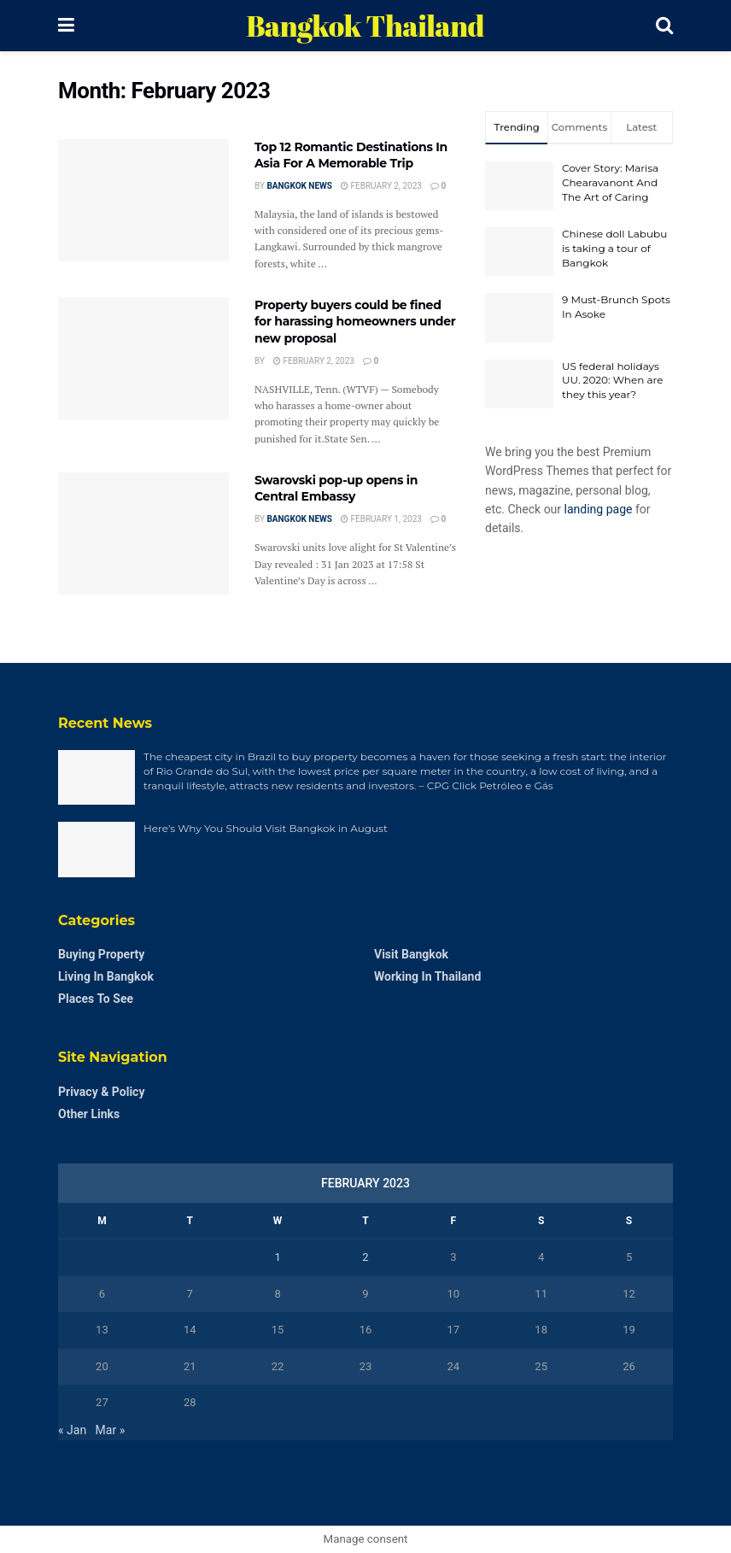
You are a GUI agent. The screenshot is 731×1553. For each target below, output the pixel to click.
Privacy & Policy (101, 1092)
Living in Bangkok (106, 976)
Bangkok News (299, 185)
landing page (598, 509)
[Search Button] (664, 25)
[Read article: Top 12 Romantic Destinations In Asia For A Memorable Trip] (143, 200)
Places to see (95, 998)
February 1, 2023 (381, 519)
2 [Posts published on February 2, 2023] (365, 1257)
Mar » (111, 1430)
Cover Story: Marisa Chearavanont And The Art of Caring (610, 182)
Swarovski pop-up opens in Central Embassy (336, 488)
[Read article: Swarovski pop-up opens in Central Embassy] (143, 533)
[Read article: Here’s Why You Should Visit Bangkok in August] (96, 849)
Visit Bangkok (411, 954)
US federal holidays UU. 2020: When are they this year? (612, 380)
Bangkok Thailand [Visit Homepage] (365, 25)
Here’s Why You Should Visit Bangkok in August (265, 828)
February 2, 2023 (381, 185)
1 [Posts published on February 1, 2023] (277, 1257)
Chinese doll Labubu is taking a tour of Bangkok (614, 248)
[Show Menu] (66, 25)
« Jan (72, 1430)
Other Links (89, 1114)
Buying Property (101, 954)
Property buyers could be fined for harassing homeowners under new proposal (355, 321)
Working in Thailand (427, 976)
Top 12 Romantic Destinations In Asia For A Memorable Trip (350, 155)
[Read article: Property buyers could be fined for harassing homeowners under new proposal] (143, 358)
